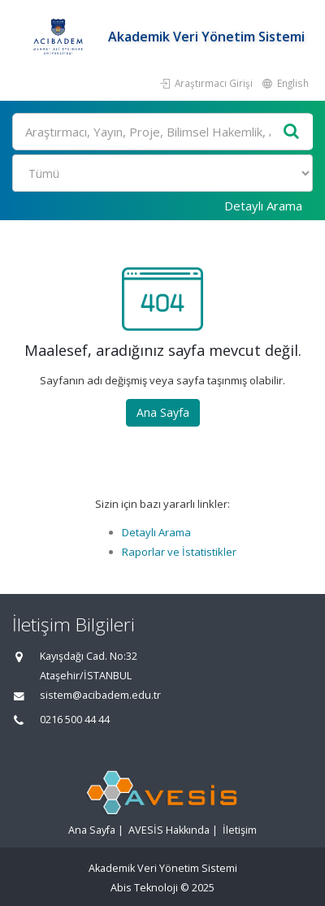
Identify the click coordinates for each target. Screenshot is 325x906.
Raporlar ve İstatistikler (179, 551)
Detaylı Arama (263, 205)
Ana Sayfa (162, 412)
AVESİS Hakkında (169, 830)
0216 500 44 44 (75, 719)
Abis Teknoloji (144, 888)
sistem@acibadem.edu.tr (100, 695)
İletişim (240, 830)
